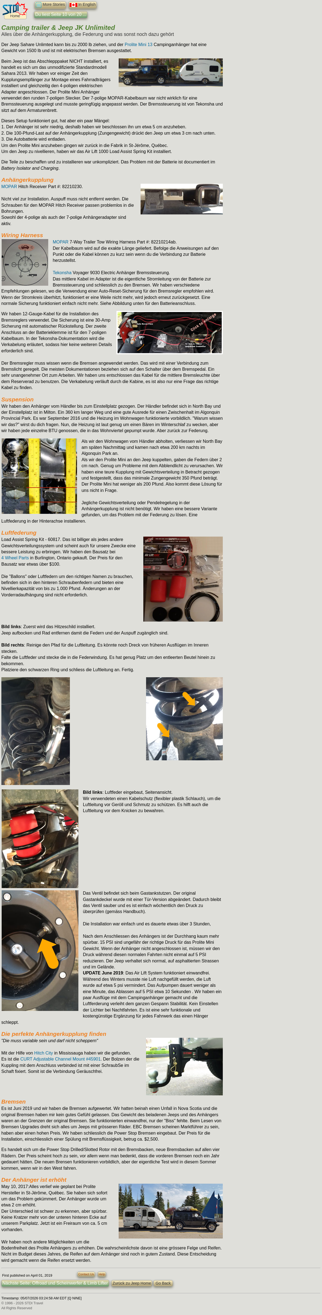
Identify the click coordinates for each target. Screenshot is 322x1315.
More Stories (50, 5)
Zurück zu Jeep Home (131, 1283)
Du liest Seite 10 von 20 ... (60, 14)
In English (83, 5)
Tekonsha (62, 272)
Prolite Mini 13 (138, 44)
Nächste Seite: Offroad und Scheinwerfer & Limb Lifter (55, 1283)
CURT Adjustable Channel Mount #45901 (60, 1059)
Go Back (163, 1283)
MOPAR (9, 186)
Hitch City (43, 1053)
